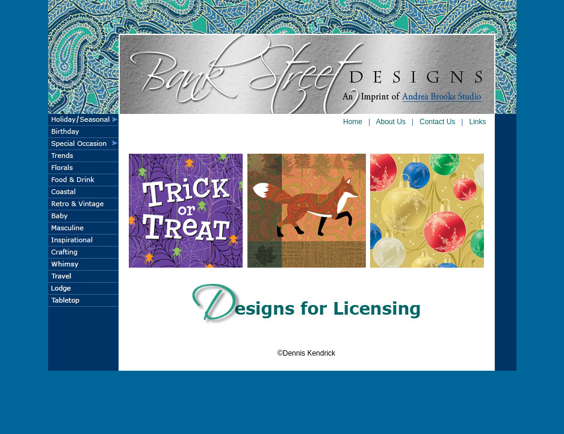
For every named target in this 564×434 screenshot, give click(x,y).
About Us (391, 122)
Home (352, 122)
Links (477, 122)
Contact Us (437, 122)
